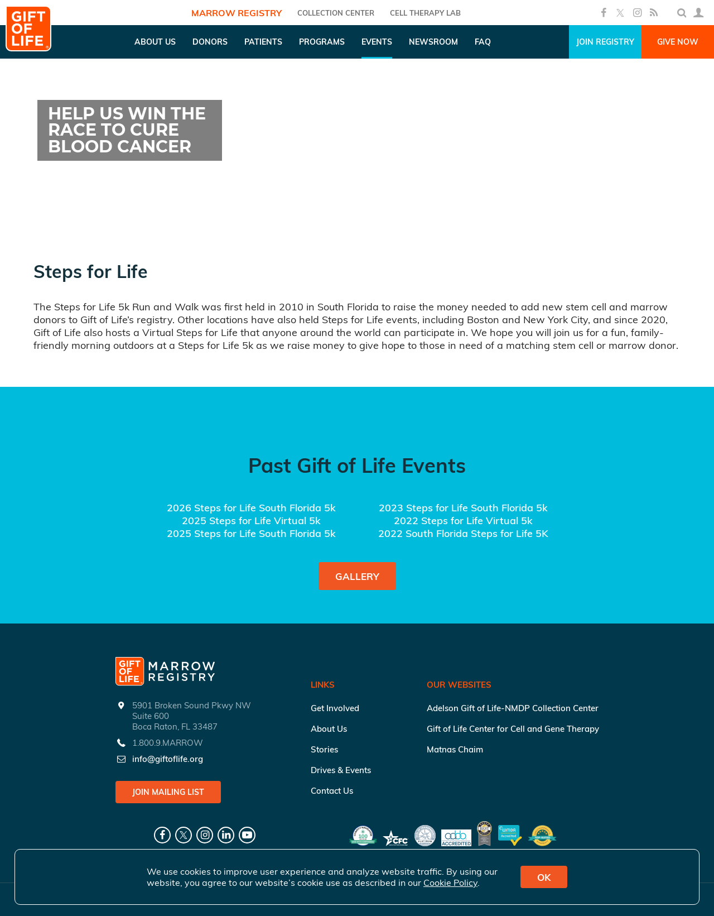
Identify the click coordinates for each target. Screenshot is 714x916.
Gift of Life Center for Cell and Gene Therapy (513, 728)
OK (544, 877)
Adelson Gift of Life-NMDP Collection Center (513, 708)
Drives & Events (341, 770)
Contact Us (332, 790)
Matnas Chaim (455, 749)
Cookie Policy (450, 882)
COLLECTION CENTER (335, 12)
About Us (329, 728)
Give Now (677, 42)
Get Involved (335, 708)
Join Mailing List (168, 792)
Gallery (357, 576)
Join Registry (605, 42)
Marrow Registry (236, 12)
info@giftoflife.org (167, 759)
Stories (324, 749)
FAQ (483, 42)
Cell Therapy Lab (425, 12)
